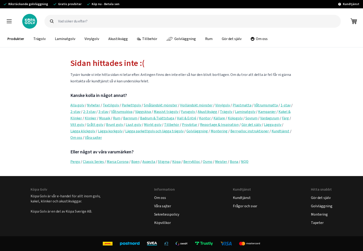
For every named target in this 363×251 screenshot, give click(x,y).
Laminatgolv (65, 38)
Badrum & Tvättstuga (157, 118)
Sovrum (251, 118)
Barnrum (130, 118)
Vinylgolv (91, 38)
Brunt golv (114, 124)
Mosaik (104, 118)
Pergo (75, 161)
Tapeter (317, 222)
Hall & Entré (186, 118)
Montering (219, 131)
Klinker (90, 118)
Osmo (207, 161)
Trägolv (39, 38)
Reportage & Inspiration (219, 124)
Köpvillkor (162, 222)
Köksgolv (235, 118)
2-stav (75, 111)
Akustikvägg (118, 38)
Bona (234, 161)
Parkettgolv (131, 105)
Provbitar (189, 124)
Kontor (205, 118)
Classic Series (93, 161)
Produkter (15, 38)
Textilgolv (111, 105)
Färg (285, 118)
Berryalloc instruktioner (249, 131)
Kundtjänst (280, 131)
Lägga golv (272, 124)
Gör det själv (231, 38)
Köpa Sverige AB (78, 211)
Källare (219, 118)
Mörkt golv (152, 124)
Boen (135, 161)
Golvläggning (181, 38)
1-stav (286, 105)
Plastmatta (242, 105)
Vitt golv (77, 124)
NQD (244, 161)
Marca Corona (117, 161)
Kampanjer (267, 111)
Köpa (176, 161)
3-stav (103, 111)
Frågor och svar (245, 206)
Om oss (259, 38)
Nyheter (93, 105)
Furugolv (188, 111)
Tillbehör (147, 38)
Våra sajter (93, 137)
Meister (221, 161)
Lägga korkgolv (110, 131)
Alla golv (77, 105)
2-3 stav (89, 111)
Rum (209, 38)
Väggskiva (143, 111)
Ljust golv (133, 124)
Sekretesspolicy (166, 214)
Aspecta (148, 161)
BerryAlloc (191, 161)
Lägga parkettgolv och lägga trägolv (154, 131)
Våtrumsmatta (266, 105)
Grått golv (95, 124)
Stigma (163, 161)
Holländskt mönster (196, 105)
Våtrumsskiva (121, 111)
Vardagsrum (269, 118)
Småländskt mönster (160, 105)
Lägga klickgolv (82, 131)
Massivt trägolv (166, 111)
